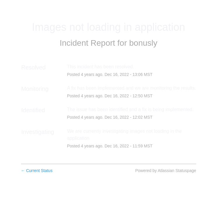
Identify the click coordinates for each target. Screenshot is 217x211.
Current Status (37, 170)
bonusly (143, 42)
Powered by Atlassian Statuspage (165, 170)
